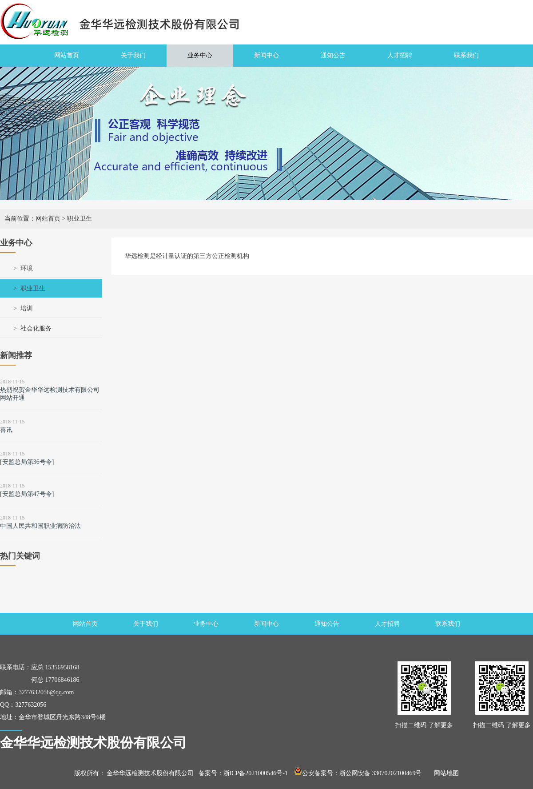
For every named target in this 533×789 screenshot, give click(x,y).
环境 (26, 268)
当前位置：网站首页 (32, 218)
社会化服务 (36, 328)
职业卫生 (32, 288)
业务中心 (199, 55)
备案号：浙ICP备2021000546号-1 (243, 773)
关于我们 (133, 55)
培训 (26, 308)
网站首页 (66, 55)
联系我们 (466, 55)
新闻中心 (266, 55)
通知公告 (333, 55)
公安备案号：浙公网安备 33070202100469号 (358, 773)
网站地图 (443, 773)
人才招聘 (399, 55)
